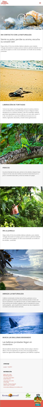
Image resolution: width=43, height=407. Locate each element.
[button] (40, 3)
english (5, 367)
